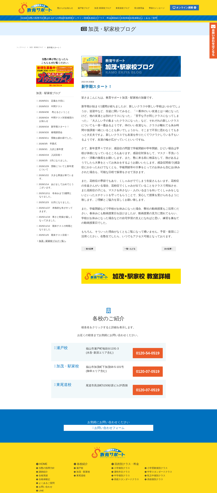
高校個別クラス (154, 466)
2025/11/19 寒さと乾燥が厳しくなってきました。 (55, 221)
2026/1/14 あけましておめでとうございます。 (56, 188)
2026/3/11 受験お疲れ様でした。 (54, 143)
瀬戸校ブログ (84, 8)
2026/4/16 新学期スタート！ (52, 131)
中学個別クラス (121, 462)
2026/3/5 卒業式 (46, 148)
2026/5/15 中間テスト (49, 111)
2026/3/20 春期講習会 (49, 137)
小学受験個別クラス (156, 455)
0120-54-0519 (151, 348)
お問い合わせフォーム (109, 413)
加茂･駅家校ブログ (102, 8)
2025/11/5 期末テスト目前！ (52, 237)
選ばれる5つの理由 (60, 18)
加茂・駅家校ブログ (40, 47)
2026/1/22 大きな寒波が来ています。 (56, 180)
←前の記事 (90, 249)
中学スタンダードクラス (158, 458)
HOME (25, 18)
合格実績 (148, 18)
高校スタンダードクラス (125, 466)
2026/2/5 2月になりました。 (52, 165)
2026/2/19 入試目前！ (49, 160)
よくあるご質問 (178, 18)
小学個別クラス (121, 455)
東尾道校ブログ (122, 8)
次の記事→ (170, 249)
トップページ (22, 47)
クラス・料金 (122, 18)
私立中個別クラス (155, 462)
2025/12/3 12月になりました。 (53, 204)
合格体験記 (162, 18)
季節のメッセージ (157, 8)
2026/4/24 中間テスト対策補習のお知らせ (56, 124)
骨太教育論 (139, 8)
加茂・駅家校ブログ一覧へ (51, 243)
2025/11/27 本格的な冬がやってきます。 (55, 212)
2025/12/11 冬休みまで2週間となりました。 (56, 197)
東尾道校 (63, 377)
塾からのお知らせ (65, 8)
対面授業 (78, 18)
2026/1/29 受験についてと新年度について (56, 173)
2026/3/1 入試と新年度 (49, 154)
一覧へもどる (131, 249)
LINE (40, 477)
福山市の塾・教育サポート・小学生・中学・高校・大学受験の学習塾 (35, 8)
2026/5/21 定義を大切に (50, 105)
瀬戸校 (62, 348)
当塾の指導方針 (39, 18)
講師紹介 (137, 18)
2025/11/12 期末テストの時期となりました (55, 230)
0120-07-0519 (151, 363)
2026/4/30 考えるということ (52, 117)
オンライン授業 (184, 7)
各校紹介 (108, 18)
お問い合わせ (44, 473)
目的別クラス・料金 (125, 450)
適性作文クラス (121, 458)
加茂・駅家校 (67, 363)
